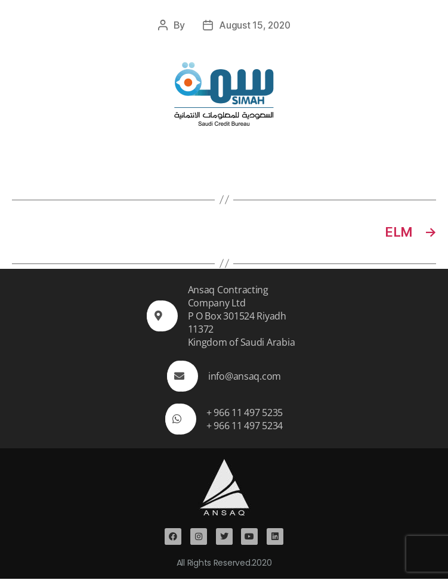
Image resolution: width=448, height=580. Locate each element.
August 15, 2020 (254, 25)
